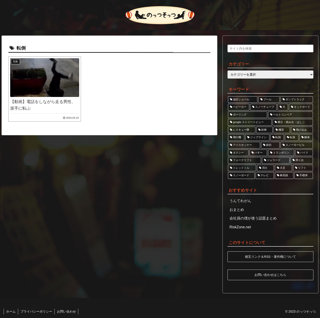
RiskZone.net (240, 227)
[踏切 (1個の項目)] (270, 145)
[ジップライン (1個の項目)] (257, 137)
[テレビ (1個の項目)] (265, 175)
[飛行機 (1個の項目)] (236, 137)
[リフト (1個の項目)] (303, 168)
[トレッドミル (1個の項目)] (242, 168)
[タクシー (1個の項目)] (238, 152)
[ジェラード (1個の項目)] (276, 160)
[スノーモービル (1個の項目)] (297, 145)
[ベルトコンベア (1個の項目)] (290, 114)
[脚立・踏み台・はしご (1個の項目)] (293, 122)
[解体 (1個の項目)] (306, 137)
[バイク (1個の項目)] (304, 152)
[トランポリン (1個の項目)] (281, 152)
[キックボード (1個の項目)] (301, 107)
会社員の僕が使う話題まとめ (253, 218)
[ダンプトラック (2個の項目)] (297, 99)
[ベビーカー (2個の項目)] (238, 107)
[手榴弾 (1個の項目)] (303, 175)
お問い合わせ (66, 311)
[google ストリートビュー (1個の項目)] (250, 122)
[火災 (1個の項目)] (283, 168)
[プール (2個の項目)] (269, 99)
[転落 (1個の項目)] (291, 137)
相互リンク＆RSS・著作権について (270, 256)
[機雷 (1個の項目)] (282, 130)
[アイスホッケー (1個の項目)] (244, 145)
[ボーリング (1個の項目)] (247, 114)
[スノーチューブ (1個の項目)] (263, 107)
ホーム (11, 311)
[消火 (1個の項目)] (265, 168)
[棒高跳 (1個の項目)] (284, 175)
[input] (270, 48)
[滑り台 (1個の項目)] (302, 160)
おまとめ (237, 210)
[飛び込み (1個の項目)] (302, 130)
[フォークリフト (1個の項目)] (244, 160)
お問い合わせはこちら (270, 274)
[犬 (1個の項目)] (283, 107)
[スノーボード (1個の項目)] (241, 175)
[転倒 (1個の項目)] (277, 137)
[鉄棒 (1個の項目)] (264, 130)
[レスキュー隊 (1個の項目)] (241, 130)
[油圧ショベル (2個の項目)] (242, 99)
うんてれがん (240, 201)
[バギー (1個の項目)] (258, 152)
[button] (309, 50)
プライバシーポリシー (36, 311)
